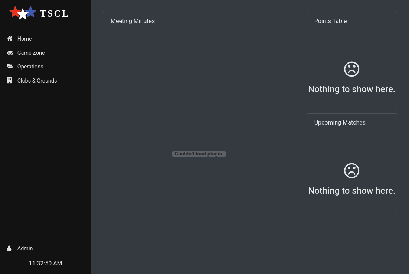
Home (19, 38)
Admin (20, 248)
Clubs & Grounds (32, 80)
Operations (25, 66)
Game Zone (26, 52)
